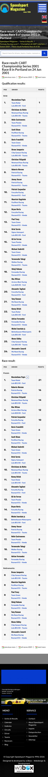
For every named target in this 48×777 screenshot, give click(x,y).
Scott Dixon (16, 129)
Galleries (8, 726)
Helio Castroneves (18, 119)
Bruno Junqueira (18, 149)
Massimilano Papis (18, 99)
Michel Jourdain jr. (18, 328)
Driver (6, 733)
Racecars (8, 741)
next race (40, 77)
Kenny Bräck (16, 308)
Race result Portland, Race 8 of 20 (26, 47)
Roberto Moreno (18, 169)
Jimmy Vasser (17, 179)
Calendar (8, 722)
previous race (8, 77)
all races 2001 (25, 77)
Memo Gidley (16, 338)
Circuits (7, 730)
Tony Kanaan (16, 298)
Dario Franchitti (18, 139)
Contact (32, 719)
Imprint (31, 729)
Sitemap (32, 740)
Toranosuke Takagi (18, 259)
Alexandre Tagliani (18, 288)
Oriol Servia (16, 229)
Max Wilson (16, 278)
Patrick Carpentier (19, 189)
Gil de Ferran (16, 239)
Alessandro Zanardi (19, 348)
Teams (7, 737)
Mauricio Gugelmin (19, 199)
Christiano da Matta (19, 109)
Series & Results (26, 41)
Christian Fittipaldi (19, 159)
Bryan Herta (16, 209)
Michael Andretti (18, 249)
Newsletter (33, 736)
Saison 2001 (5, 47)
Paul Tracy (15, 219)
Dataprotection (35, 732)
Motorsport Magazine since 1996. (16, 678)
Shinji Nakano (17, 268)
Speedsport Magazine (9, 41)
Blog (6, 745)
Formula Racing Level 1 (9, 44)
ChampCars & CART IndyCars (33, 44)
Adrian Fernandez (18, 318)
